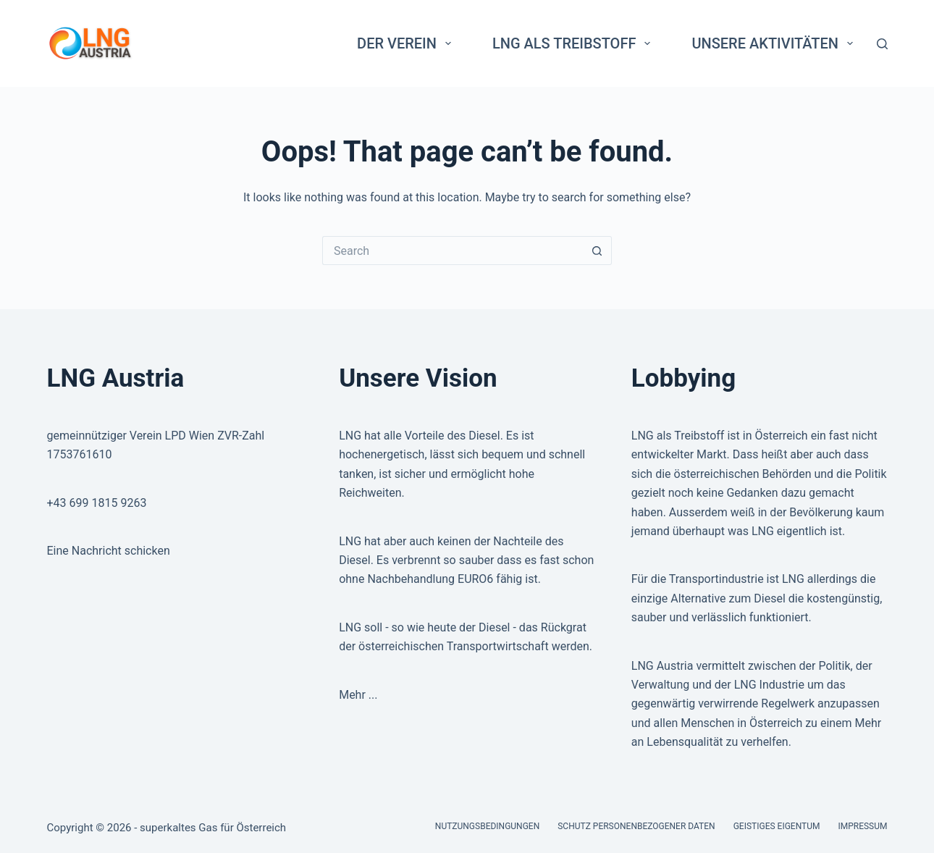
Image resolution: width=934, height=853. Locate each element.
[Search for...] (452, 250)
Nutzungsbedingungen (487, 826)
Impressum (862, 826)
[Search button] (597, 250)
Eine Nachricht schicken (108, 551)
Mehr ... (358, 695)
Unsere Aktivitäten (775, 43)
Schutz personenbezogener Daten (636, 826)
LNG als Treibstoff (574, 43)
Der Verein (407, 43)
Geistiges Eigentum (776, 826)
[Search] (882, 43)
